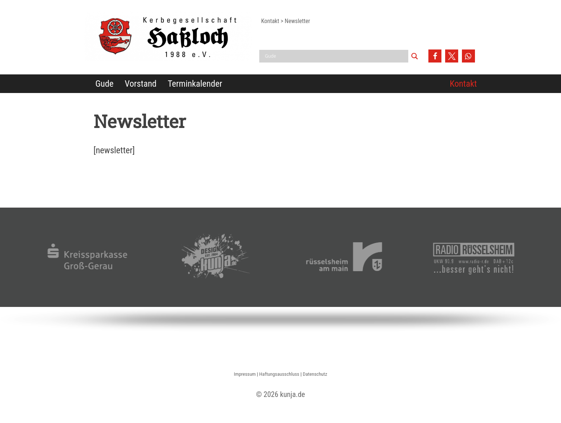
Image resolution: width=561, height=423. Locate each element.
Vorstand (140, 83)
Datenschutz (315, 374)
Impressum (245, 374)
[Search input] (335, 56)
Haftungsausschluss (279, 374)
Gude (104, 83)
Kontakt (463, 83)
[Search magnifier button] (414, 56)
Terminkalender (195, 83)
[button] (434, 56)
